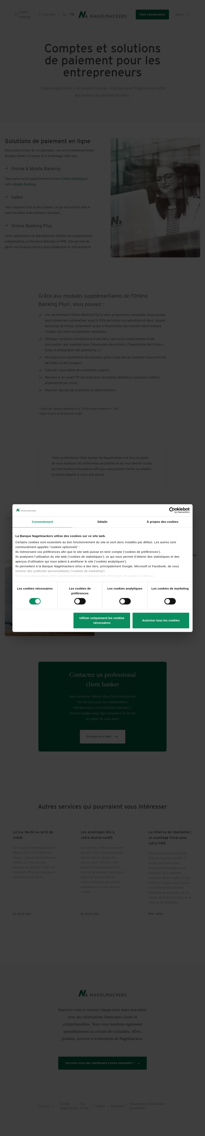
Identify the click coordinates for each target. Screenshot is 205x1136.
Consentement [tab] (42, 521)
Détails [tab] (102, 521)
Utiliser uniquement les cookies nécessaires (101, 620)
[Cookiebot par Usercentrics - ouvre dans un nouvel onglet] (172, 510)
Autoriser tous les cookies (161, 620)
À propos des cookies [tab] (162, 521)
